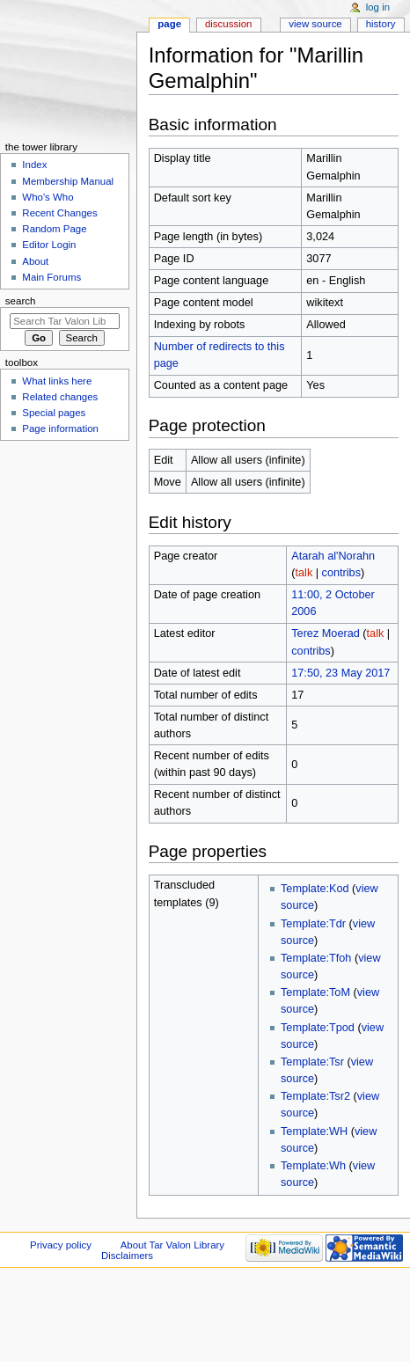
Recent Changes (59, 213)
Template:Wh (313, 1166)
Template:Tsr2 (315, 1096)
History (381, 23)
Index (34, 164)
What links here (57, 381)
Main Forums (51, 277)
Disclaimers (127, 1255)
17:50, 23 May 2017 (340, 673)
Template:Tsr (312, 1062)
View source (315, 23)
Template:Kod (315, 888)
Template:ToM (315, 992)
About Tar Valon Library (172, 1245)
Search (20, 301)
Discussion (228, 23)
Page (169, 23)
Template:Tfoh (316, 958)
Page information (60, 428)
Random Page (54, 228)
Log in (378, 7)
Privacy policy (61, 1245)
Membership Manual (67, 181)
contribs (341, 573)
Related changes (60, 397)
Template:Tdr (313, 924)
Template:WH (314, 1131)
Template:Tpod (318, 1028)
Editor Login (49, 244)
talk (303, 573)
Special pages (53, 412)
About (35, 261)
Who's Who (47, 197)
